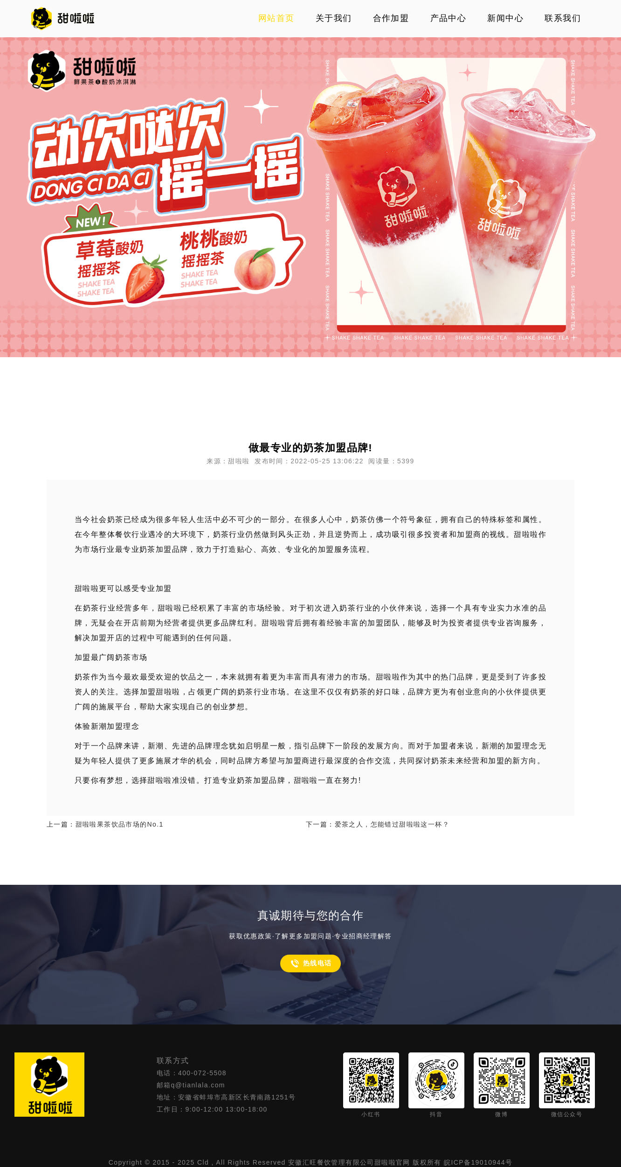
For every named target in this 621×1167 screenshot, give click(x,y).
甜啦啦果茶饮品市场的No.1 (120, 824)
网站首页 (276, 18)
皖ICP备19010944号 (478, 1162)
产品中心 (448, 18)
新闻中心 (505, 18)
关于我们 (334, 18)
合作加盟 (391, 18)
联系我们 (563, 18)
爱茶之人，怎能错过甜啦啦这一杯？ (392, 824)
